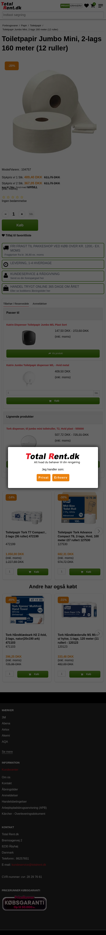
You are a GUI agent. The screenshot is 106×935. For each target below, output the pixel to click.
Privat (43, 477)
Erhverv (61, 477)
